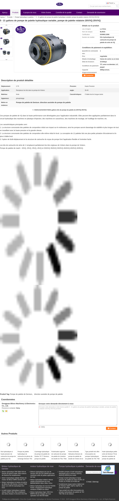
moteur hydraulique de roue (42, 466)
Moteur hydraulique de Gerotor (11, 467)
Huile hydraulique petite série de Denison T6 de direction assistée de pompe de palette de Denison (109, 456)
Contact (79, 12)
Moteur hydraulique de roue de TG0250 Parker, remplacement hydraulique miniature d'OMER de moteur (42, 487)
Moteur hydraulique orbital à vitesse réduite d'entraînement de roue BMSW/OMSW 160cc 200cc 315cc (41, 481)
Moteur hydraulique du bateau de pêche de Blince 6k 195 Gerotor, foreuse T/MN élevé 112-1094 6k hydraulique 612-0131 (14, 485)
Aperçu (4, 12)
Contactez (89, 75)
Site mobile (90, 485)
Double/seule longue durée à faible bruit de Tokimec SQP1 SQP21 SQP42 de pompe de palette (71, 486)
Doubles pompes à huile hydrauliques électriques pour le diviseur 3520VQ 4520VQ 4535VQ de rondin (71, 473)
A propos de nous (29, 12)
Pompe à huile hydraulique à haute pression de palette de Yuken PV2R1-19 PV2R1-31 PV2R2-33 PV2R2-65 (71, 479)
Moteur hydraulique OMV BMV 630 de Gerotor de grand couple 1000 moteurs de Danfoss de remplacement (14, 473)
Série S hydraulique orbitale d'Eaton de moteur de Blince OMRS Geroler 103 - (14, 479)
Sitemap (95, 482)
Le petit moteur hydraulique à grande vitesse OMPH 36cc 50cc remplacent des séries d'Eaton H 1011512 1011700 (14, 492)
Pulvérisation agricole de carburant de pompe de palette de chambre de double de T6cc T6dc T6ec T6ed (59, 456)
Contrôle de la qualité (64, 12)
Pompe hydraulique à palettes (24, 17)
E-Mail (89, 482)
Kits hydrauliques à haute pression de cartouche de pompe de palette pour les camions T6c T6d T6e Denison (8, 457)
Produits (15, 12)
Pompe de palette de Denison (21, 394)
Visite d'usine (46, 12)
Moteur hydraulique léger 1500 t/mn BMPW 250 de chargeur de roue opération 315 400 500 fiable (41, 493)
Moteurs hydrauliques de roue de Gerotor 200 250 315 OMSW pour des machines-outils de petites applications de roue (42, 474)
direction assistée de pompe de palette (48, 394)
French (112, 3)
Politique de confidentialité (10, 499)
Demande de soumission (96, 12)
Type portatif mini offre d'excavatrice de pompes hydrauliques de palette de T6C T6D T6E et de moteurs (92, 456)
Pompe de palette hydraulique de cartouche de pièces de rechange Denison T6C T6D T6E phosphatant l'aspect (25, 457)
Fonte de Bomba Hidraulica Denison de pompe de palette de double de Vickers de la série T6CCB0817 (75, 456)
